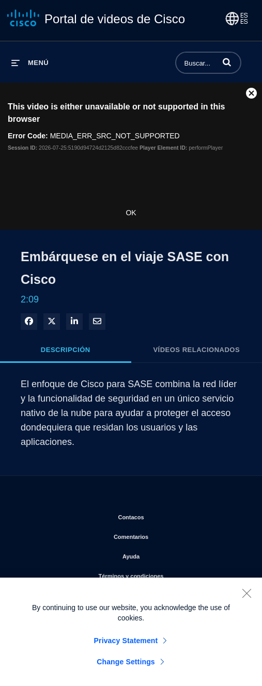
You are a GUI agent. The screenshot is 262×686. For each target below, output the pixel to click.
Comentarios (171, 535)
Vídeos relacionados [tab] (196, 350)
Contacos (171, 515)
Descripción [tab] (65, 350)
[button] (227, 62)
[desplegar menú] (30, 63)
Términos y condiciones (172, 574)
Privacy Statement (126, 648)
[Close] (246, 600)
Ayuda (171, 554)
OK (131, 213)
